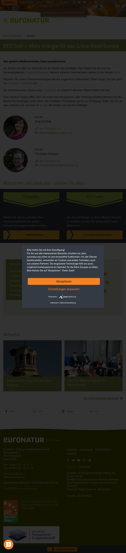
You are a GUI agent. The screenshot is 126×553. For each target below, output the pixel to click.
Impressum (54, 303)
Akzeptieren (64, 281)
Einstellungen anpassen (63, 289)
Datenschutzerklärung (68, 303)
